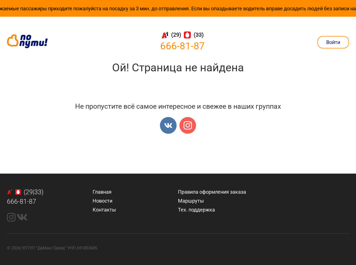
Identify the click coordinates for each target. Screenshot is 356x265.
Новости (102, 201)
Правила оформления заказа (212, 192)
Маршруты (191, 201)
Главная (102, 192)
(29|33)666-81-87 (25, 197)
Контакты (104, 210)
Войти (333, 42)
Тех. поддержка (196, 210)
